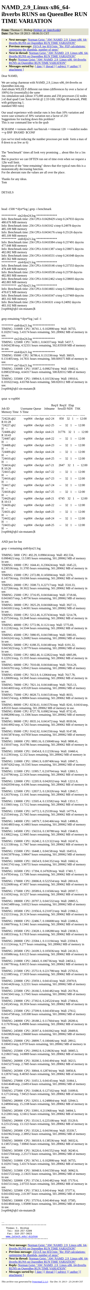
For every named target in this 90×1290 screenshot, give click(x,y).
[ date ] (39, 66)
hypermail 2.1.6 (40, 1285)
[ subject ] (62, 66)
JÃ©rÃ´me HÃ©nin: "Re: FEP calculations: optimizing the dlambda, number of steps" (47, 48)
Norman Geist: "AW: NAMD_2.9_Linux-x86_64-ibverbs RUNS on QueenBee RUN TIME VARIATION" (48, 41)
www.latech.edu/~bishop (22, 1239)
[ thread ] (49, 66)
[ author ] (74, 66)
